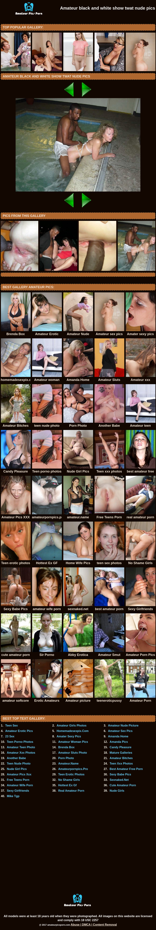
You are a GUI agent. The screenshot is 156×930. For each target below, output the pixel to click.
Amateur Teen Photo (21, 747)
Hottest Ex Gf (67, 785)
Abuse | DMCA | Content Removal (94, 924)
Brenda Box (66, 747)
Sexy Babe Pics (120, 774)
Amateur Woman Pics (73, 741)
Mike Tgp (13, 796)
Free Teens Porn (18, 779)
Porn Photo (66, 758)
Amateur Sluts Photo (72, 752)
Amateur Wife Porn (20, 785)
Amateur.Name (68, 763)
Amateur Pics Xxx (19, 774)
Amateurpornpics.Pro (73, 769)
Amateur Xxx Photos (21, 752)
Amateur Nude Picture (123, 725)
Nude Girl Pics (17, 769)
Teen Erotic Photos (71, 774)
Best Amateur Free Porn (126, 769)
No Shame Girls (69, 779)
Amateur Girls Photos (71, 725)
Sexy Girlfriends (18, 790)
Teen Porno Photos (20, 741)
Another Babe (16, 758)
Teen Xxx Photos (121, 763)
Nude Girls (117, 790)
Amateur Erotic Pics (19, 730)
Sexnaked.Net (119, 779)
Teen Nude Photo (18, 763)
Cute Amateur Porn (123, 785)
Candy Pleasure (120, 747)
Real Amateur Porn (71, 790)
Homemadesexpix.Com (73, 730)
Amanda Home (118, 736)
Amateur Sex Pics (120, 730)
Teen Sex (11, 725)
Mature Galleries (121, 752)
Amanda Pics (119, 741)
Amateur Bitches (121, 758)
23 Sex (10, 736)
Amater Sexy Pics (69, 736)
